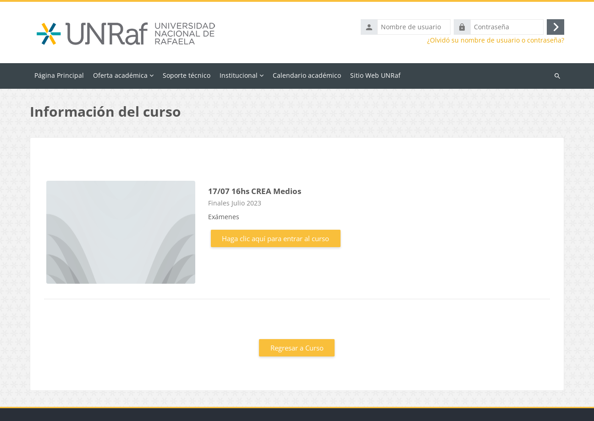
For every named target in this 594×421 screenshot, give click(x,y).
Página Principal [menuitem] (59, 75)
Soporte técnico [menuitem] (186, 75)
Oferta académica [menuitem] (120, 75)
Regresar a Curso (297, 347)
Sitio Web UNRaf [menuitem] (375, 75)
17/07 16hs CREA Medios (254, 191)
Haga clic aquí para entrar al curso (275, 238)
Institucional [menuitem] (239, 75)
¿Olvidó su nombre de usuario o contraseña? (495, 40)
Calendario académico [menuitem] (307, 75)
